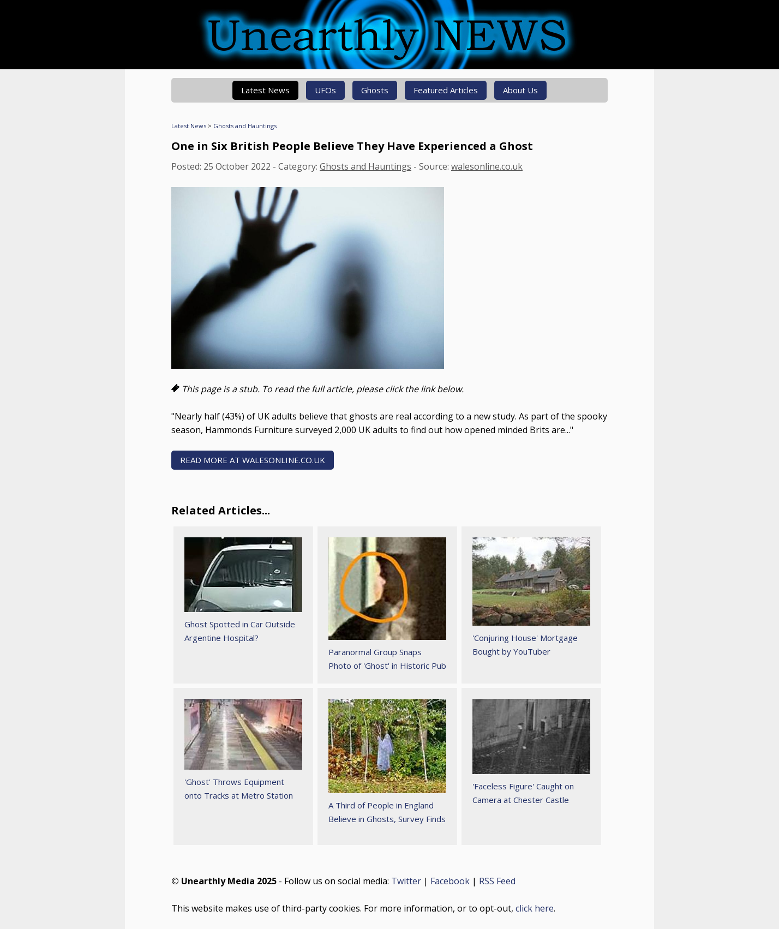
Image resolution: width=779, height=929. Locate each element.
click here (535, 908)
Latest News (265, 90)
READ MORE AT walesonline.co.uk (252, 459)
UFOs (325, 90)
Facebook (450, 881)
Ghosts (374, 90)
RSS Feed (497, 881)
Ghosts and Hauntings (245, 126)
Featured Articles (446, 90)
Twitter (406, 881)
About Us (520, 90)
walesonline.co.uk (487, 166)
